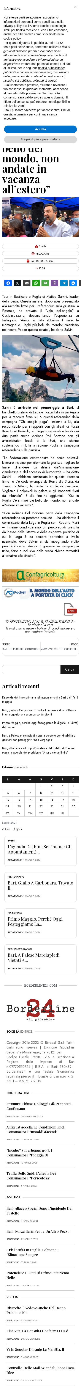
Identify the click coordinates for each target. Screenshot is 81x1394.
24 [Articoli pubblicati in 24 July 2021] (62, 806)
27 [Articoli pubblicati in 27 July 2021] (19, 813)
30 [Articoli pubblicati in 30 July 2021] (52, 813)
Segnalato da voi (20, 949)
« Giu (6, 829)
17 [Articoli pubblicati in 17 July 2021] (62, 800)
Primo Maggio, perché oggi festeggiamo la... (35, 921)
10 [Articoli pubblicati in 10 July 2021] (62, 793)
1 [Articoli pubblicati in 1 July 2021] (41, 786)
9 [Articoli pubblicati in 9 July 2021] (52, 793)
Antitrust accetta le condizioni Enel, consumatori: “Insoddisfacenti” (35, 1129)
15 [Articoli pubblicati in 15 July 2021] (41, 800)
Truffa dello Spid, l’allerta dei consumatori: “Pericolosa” (31, 1175)
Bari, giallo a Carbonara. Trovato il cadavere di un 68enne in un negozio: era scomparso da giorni (39, 712)
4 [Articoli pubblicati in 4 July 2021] (73, 786)
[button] (75, 6)
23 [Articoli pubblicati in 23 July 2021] (52, 806)
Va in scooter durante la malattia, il (35, 1349)
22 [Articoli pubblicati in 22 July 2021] (41, 806)
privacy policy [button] (12, 26)
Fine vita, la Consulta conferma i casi (37, 1331)
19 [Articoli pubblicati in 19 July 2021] (7, 806)
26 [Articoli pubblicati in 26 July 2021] (8, 813)
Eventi (12, 840)
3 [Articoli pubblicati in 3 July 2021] (63, 786)
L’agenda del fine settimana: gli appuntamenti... (40, 849)
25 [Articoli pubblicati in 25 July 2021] (73, 806)
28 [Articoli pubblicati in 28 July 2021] (30, 813)
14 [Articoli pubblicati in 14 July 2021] (30, 800)
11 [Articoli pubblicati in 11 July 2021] (73, 793)
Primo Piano (16, 876)
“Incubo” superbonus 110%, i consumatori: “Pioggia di (29, 1152)
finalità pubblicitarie (51, 68)
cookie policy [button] (12, 38)
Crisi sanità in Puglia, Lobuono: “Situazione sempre (31, 1252)
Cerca (69, 669)
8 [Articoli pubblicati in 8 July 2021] (41, 793)
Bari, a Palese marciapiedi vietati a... (34, 957)
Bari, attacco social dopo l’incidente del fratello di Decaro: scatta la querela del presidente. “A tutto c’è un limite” (39, 750)
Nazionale (15, 913)
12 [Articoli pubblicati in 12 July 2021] (7, 800)
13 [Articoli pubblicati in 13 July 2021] (18, 800)
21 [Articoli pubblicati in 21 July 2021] (30, 806)
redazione (15, 860)
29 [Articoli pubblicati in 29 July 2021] (41, 813)
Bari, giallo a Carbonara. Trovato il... (40, 885)
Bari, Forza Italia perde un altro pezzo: (38, 1231)
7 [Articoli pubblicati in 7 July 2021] (30, 793)
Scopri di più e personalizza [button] (40, 139)
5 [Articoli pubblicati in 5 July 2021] (8, 793)
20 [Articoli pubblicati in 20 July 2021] (19, 806)
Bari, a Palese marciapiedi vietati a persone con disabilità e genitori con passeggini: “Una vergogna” (38, 737)
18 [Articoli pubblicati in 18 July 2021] (73, 800)
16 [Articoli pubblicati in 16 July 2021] (51, 800)
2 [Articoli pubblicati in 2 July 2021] (52, 786)
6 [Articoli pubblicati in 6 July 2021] (19, 793)
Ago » (17, 829)
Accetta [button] (40, 129)
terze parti (10, 47)
